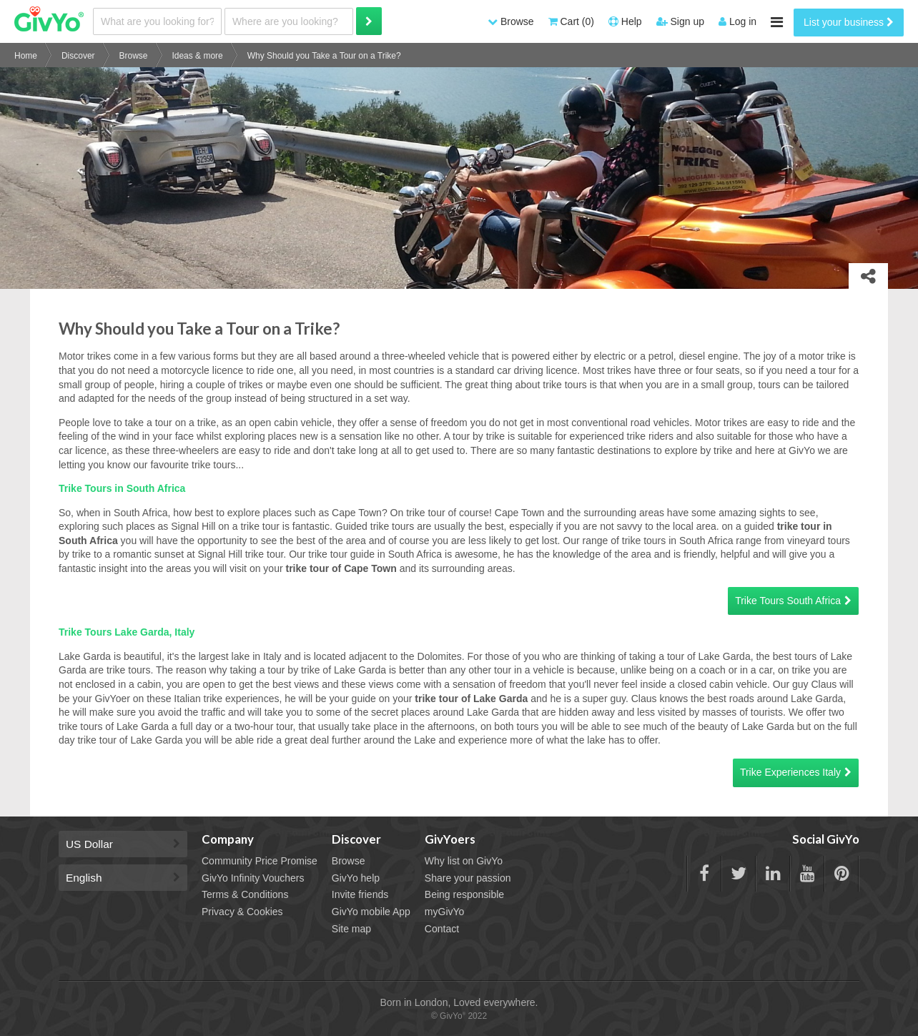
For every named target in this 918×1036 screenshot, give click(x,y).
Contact (442, 928)
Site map (351, 928)
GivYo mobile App (371, 911)
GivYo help (356, 878)
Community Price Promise (259, 861)
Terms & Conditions (245, 894)
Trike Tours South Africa (788, 600)
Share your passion (468, 878)
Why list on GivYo (464, 861)
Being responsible (464, 894)
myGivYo (445, 911)
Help (625, 21)
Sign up (680, 21)
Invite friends (360, 894)
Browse (511, 21)
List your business (849, 22)
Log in (737, 21)
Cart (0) (571, 21)
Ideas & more (197, 56)
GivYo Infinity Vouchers (253, 878)
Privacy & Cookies (242, 911)
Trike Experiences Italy (790, 772)
